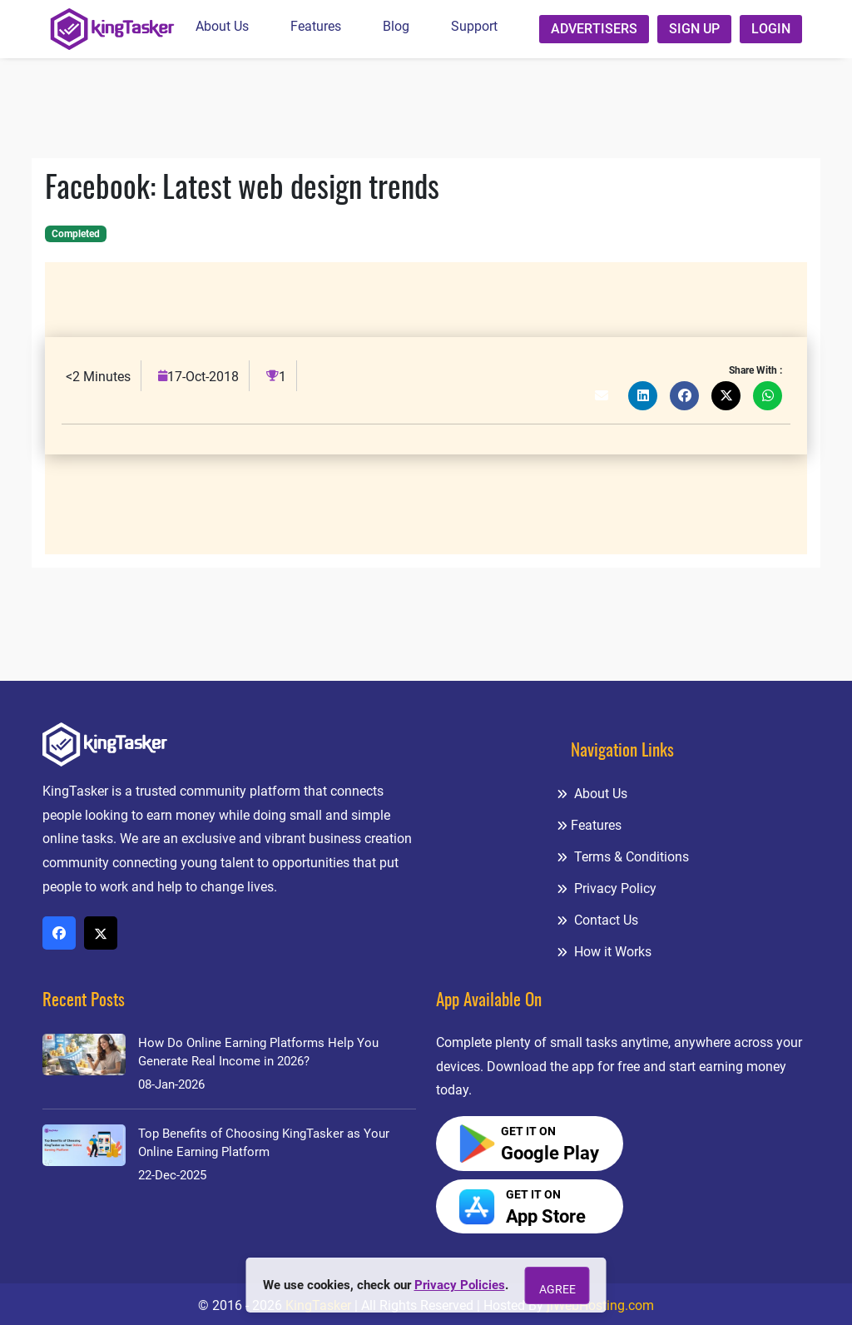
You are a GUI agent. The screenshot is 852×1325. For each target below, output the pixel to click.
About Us (222, 26)
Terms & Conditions (623, 857)
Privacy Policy (606, 888)
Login (770, 29)
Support (474, 26)
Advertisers (594, 29)
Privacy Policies (459, 1285)
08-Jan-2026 (171, 1084)
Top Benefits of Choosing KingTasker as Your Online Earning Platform (263, 1142)
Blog (396, 26)
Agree (557, 1289)
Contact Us (597, 920)
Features (315, 26)
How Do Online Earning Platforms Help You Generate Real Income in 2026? (258, 1052)
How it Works (604, 952)
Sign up (694, 29)
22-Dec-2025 (172, 1175)
